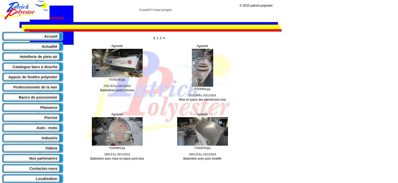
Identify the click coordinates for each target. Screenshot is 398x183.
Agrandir (117, 46)
